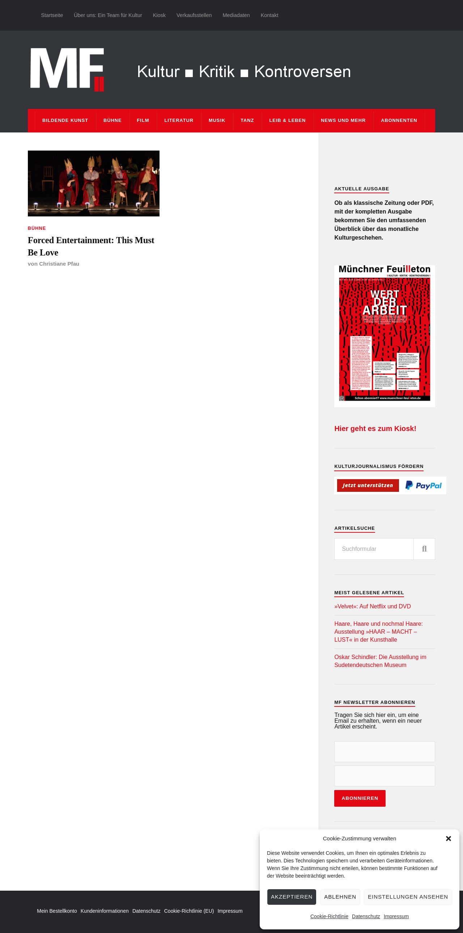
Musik (217, 120)
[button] (448, 838)
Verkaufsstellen (194, 15)
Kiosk (159, 15)
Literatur (179, 120)
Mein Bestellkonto (57, 911)
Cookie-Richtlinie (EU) (189, 911)
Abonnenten (399, 120)
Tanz (247, 120)
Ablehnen (340, 897)
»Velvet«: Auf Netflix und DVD (372, 606)
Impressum (396, 916)
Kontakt (270, 15)
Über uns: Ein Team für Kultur (108, 15)
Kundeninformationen (105, 911)
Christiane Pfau (59, 264)
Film (143, 120)
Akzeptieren (292, 897)
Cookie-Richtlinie (329, 916)
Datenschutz (366, 916)
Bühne (112, 120)
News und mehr (343, 120)
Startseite (52, 15)
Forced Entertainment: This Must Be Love (93, 246)
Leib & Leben (287, 120)
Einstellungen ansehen (408, 897)
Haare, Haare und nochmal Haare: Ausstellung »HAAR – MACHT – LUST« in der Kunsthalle (378, 632)
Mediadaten (236, 15)
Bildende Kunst (65, 120)
